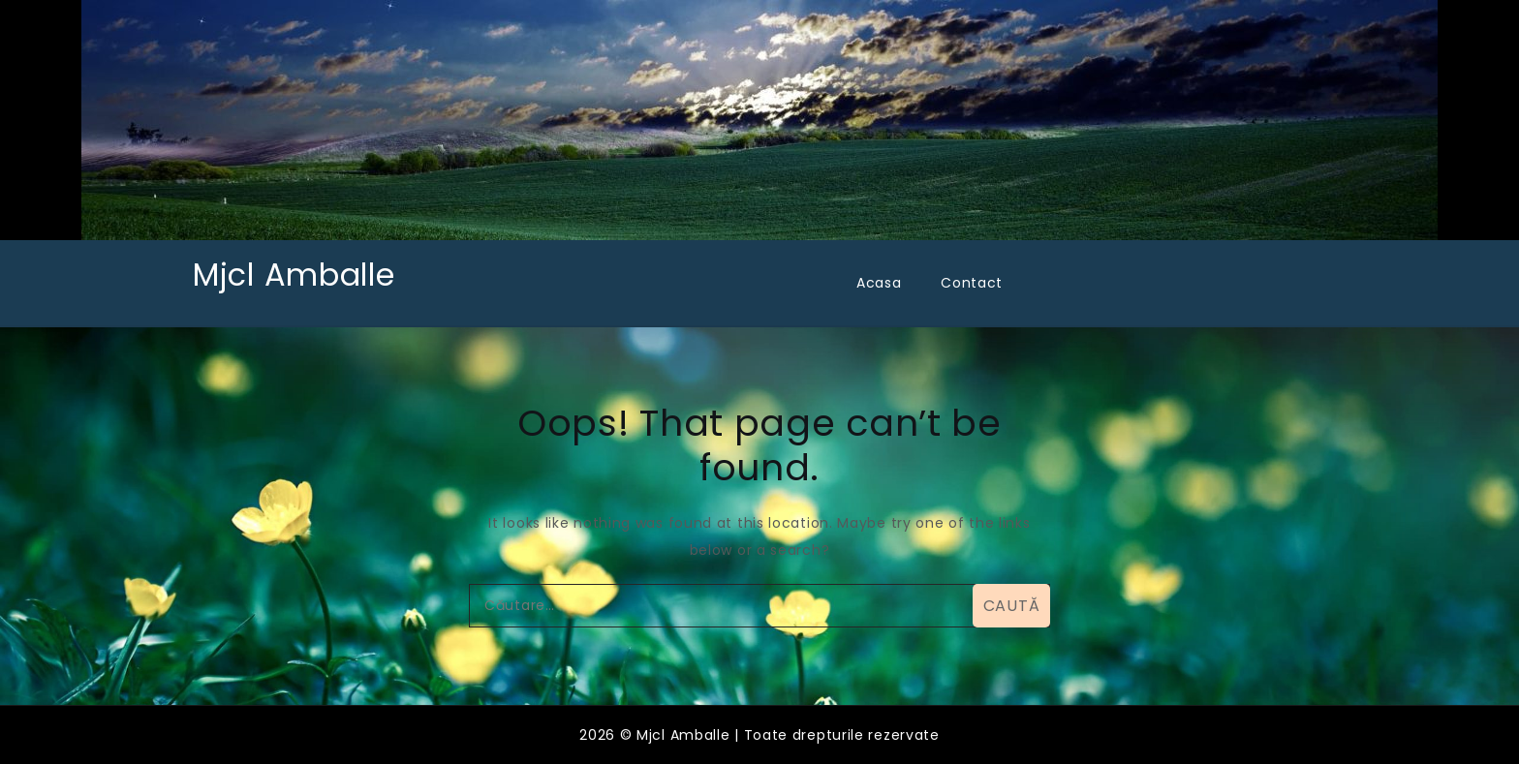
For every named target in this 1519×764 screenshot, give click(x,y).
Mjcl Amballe (293, 274)
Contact (972, 282)
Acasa (879, 282)
